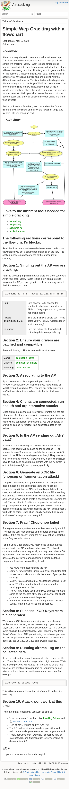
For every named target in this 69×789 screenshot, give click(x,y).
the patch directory (22, 721)
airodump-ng (16, 228)
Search (32, 14)
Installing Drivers (51, 718)
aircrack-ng (15, 221)
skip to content (61, 2)
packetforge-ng (17, 231)
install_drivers (23, 367)
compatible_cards (25, 358)
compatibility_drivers (26, 362)
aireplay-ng (15, 224)
